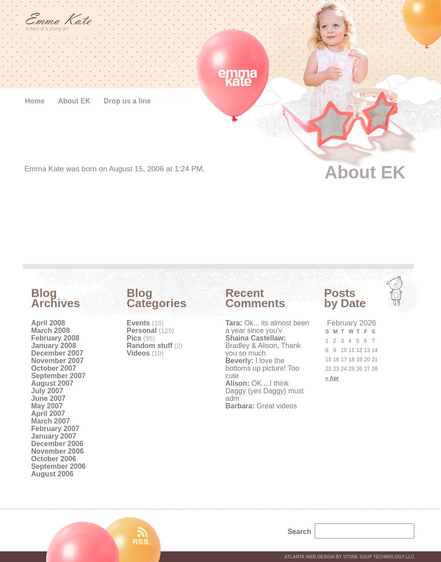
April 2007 (48, 413)
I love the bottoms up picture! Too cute (262, 368)
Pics (134, 338)
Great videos (261, 406)
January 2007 (53, 436)
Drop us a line (127, 101)
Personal (142, 330)
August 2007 (52, 383)
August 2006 (52, 474)
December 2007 (57, 353)
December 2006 (57, 443)
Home (34, 101)
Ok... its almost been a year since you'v (267, 326)
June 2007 (48, 398)
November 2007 (57, 360)
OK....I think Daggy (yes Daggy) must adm (264, 391)
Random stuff (149, 345)
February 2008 (55, 338)
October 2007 (53, 368)
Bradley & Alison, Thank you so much (263, 345)
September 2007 (58, 376)
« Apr (332, 378)
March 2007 (50, 421)
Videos (138, 353)
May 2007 (47, 406)
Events (138, 323)
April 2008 (48, 323)
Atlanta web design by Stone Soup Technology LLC (349, 556)
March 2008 (50, 330)
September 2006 (58, 466)
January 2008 (53, 345)
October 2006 (53, 459)
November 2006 (57, 451)
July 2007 (47, 391)
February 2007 (55, 428)
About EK (74, 101)
